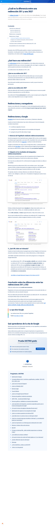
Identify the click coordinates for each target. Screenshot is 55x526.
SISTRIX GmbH (27, 473)
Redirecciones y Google (14, 36)
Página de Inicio (4, 4)
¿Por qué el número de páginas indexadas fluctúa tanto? (24, 408)
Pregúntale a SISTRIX (11, 4)
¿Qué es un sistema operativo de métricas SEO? (23, 413)
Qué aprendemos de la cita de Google (16, 45)
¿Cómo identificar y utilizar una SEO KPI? (21, 444)
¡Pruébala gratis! (40, 348)
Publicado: (24, 366)
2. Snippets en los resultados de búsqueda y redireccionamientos (21, 39)
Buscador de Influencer (27, 494)
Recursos (27, 498)
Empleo (27, 477)
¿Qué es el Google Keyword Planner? (20, 393)
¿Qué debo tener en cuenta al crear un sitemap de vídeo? (25, 415)
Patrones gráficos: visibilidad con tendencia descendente (25, 401)
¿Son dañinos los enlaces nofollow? (20, 434)
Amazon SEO (27, 492)
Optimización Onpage (17, 376)
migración (24, 141)
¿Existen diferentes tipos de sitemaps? (20, 439)
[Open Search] (53, 1)
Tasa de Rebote (15, 391)
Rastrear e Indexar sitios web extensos (21, 425)
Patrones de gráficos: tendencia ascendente (22, 396)
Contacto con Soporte (27, 519)
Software (27, 487)
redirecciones (13, 63)
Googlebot (10, 119)
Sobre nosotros (27, 475)
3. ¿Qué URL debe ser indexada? (16, 41)
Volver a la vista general (17, 447)
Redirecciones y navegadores (15, 34)
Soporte (27, 511)
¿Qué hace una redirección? (14, 28)
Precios (27, 489)
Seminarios (27, 502)
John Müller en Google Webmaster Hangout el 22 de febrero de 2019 (25, 275)
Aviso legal (27, 483)
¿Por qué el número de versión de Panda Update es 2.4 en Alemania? (27, 437)
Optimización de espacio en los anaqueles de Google (24, 410)
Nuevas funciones (27, 515)
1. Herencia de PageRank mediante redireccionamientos (20, 38)
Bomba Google (15, 388)
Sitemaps (14, 442)
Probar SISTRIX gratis (28, 53)
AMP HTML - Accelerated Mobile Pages (21, 398)
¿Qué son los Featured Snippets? (19, 383)
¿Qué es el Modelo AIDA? (17, 386)
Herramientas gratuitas (27, 505)
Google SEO (27, 490)
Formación (27, 479)
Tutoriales (27, 507)
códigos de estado (14, 15)
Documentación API (27, 517)
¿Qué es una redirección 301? (15, 30)
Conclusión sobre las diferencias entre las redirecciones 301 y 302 (22, 43)
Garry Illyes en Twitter (18, 315)
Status (27, 520)
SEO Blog (27, 504)
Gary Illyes (17, 146)
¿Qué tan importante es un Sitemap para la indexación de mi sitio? (27, 422)
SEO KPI (14, 427)
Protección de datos (28, 481)
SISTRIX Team (28, 364)
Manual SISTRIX (28, 513)
